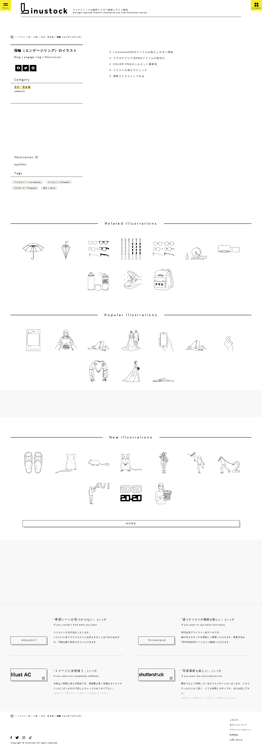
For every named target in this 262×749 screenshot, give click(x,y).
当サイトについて (238, 725)
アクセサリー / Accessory (27, 183)
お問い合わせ (236, 740)
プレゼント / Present (59, 183)
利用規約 (234, 735)
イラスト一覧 (24, 37)
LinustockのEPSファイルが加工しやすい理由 (143, 52)
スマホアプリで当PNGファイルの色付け (139, 58)
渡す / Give (49, 188)
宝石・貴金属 (47, 37)
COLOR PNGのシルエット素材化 (135, 64)
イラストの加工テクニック (130, 70)
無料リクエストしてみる (129, 76)
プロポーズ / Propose (25, 188)
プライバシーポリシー (240, 730)
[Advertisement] (131, 404)
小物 (35, 37)
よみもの (234, 720)
